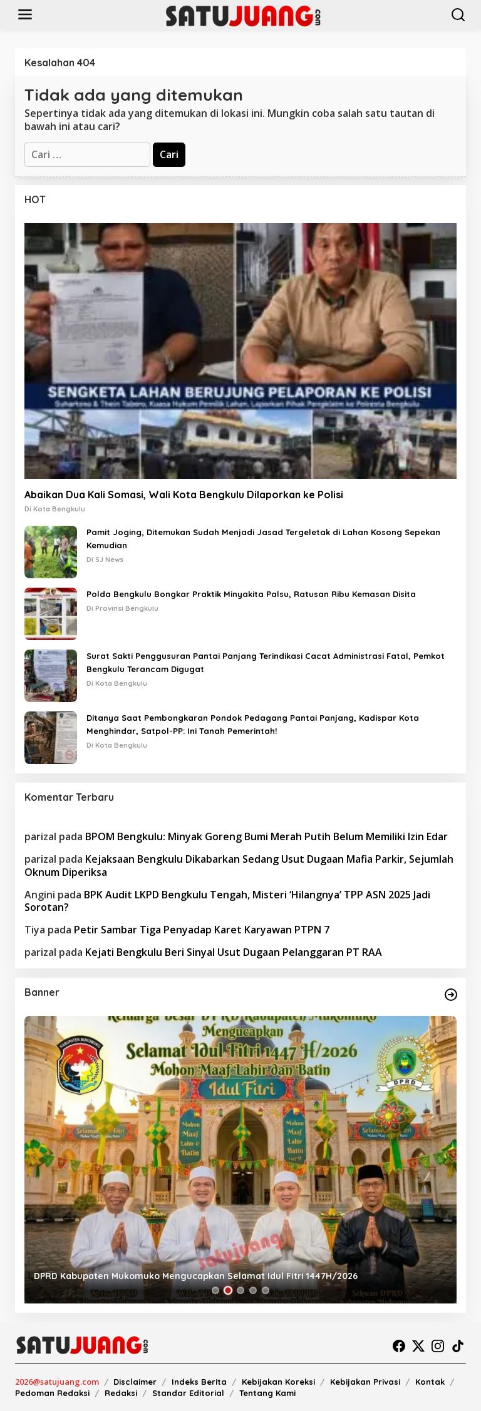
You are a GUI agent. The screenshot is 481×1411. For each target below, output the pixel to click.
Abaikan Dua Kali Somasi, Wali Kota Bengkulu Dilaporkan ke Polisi (183, 494)
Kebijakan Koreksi (278, 1382)
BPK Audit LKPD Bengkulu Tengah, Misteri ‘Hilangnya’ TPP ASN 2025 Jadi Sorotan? (227, 901)
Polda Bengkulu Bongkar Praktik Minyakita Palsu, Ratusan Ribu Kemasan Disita (251, 594)
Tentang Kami (267, 1393)
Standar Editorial (188, 1393)
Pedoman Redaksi (52, 1393)
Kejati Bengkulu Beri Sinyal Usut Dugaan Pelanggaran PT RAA (233, 952)
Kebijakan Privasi (365, 1382)
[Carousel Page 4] (253, 1290)
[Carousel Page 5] (265, 1290)
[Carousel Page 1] (215, 1290)
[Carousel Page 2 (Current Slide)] (228, 1290)
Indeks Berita (199, 1382)
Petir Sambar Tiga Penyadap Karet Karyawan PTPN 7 (201, 929)
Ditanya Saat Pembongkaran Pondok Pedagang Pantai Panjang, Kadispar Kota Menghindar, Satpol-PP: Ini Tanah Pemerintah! (252, 724)
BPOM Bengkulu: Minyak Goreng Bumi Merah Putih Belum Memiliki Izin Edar (266, 836)
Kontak (430, 1382)
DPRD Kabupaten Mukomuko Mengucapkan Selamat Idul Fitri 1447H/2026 (196, 1276)
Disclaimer (135, 1382)
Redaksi (121, 1393)
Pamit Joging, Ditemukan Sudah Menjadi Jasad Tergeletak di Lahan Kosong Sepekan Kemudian (263, 538)
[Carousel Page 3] (240, 1290)
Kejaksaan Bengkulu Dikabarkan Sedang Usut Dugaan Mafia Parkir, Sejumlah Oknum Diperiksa (238, 865)
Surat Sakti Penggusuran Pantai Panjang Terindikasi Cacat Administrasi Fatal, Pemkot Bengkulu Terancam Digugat (265, 662)
